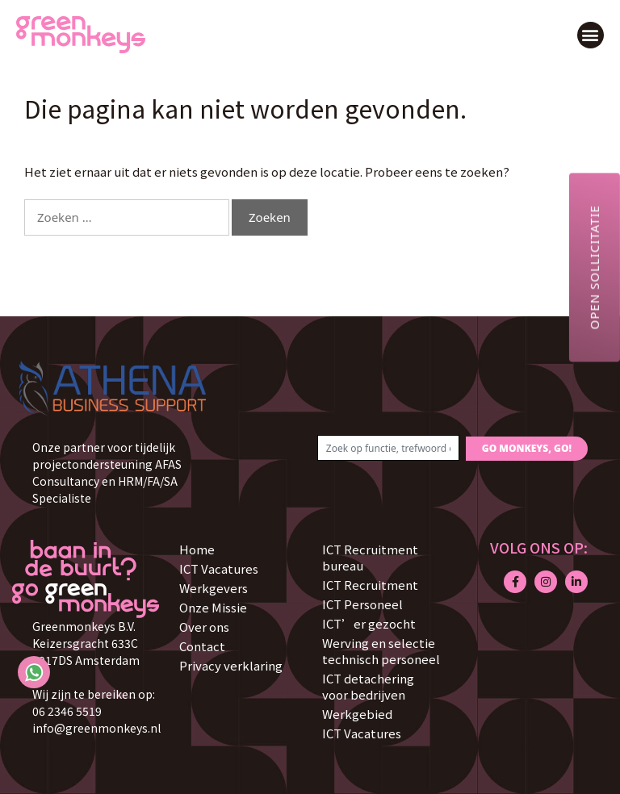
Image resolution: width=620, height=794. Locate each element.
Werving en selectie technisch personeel (381, 650)
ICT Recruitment (370, 584)
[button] (590, 35)
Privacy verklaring (231, 665)
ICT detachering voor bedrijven (368, 686)
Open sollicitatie (594, 267)
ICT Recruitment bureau (370, 557)
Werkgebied (357, 713)
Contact (202, 645)
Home (197, 549)
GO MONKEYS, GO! (527, 448)
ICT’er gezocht (369, 623)
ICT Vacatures (218, 568)
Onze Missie (213, 607)
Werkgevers (213, 587)
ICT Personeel (362, 604)
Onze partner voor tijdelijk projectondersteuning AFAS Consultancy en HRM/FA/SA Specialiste (107, 472)
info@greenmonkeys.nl (96, 728)
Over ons (204, 626)
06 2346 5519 (67, 711)
